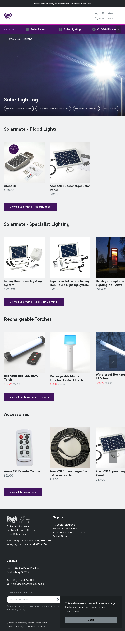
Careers (42, 626)
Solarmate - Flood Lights (18, 109)
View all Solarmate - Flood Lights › (30, 206)
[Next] (118, 29)
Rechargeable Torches (86, 109)
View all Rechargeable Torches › (29, 396)
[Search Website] (96, 13)
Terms (10, 626)
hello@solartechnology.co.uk (27, 583)
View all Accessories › (22, 492)
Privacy (20, 626)
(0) (113, 13)
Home (10, 38)
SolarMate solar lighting (66, 528)
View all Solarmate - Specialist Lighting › (34, 301)
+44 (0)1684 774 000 (110, 18)
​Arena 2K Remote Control (22, 471)
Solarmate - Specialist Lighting (53, 109)
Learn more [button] (72, 611)
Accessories (110, 109)
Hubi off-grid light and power (69, 532)
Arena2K (10, 186)
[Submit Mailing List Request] (59, 600)
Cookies (31, 626)
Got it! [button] (91, 620)
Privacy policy (18, 609)
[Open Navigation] (119, 13)
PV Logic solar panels (65, 524)
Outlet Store (60, 536)
